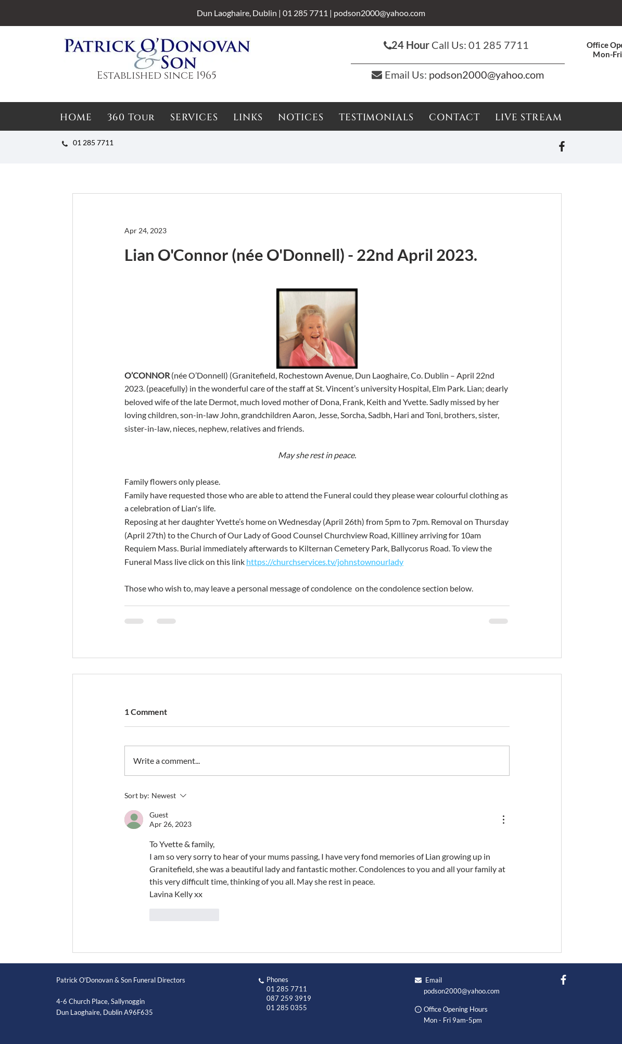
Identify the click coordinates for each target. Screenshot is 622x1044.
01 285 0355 (286, 1007)
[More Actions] (503, 819)
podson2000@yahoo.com (379, 13)
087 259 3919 (288, 998)
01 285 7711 (305, 13)
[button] (301, 117)
